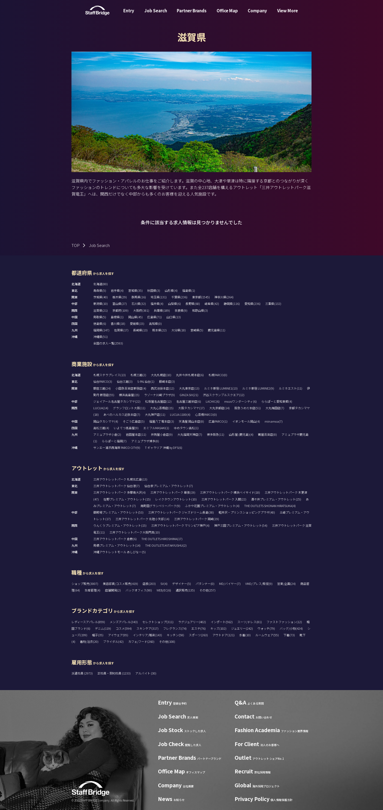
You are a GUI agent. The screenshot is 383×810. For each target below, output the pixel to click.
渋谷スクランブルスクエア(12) (223, 395)
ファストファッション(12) (284, 622)
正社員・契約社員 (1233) (114, 673)
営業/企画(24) (286, 583)
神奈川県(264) (224, 297)
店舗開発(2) (113, 590)
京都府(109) (120, 310)
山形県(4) (171, 290)
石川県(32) (138, 303)
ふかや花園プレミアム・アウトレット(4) (212, 505)
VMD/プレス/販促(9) (259, 583)
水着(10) (245, 635)
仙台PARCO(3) (102, 381)
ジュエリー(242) (242, 628)
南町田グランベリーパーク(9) (160, 505)
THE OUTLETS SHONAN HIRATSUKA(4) (270, 505)
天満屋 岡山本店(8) (191, 421)
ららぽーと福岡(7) (114, 441)
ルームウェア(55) (267, 635)
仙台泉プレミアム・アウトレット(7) (168, 486)
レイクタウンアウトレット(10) (176, 499)
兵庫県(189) (162, 310)
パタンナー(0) (205, 583)
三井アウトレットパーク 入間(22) (223, 499)
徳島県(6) (99, 323)
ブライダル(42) (113, 641)
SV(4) (163, 583)
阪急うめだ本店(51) (247, 408)
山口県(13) (173, 317)
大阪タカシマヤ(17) (191, 408)
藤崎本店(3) (167, 381)
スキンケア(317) (147, 628)
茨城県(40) (100, 297)
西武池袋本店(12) (162, 388)
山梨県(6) (174, 303)
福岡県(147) (101, 330)
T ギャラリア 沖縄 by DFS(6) (163, 447)
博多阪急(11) (215, 434)
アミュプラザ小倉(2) (107, 434)
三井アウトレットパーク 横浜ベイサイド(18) (230, 492)
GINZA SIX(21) (188, 395)
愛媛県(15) (137, 323)
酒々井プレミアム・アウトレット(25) (276, 499)
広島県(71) (154, 317)
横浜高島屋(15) (129, 395)
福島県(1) (188, 290)
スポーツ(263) (198, 635)
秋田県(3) (153, 290)
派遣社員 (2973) (82, 673)
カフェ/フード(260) (141, 641)
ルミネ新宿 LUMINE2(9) (258, 388)
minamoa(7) (274, 421)
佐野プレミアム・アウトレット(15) (127, 499)
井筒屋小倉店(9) (162, 434)
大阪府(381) (141, 310)
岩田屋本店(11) (136, 434)
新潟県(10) (100, 303)
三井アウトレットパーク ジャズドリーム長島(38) (181, 512)
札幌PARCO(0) (217, 375)
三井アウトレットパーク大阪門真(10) (134, 532)
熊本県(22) (159, 330)
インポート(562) (222, 622)
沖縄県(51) (100, 336)
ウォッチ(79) (266, 628)
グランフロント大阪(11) (129, 408)
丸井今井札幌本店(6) (190, 375)
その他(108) (167, 641)
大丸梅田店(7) (274, 408)
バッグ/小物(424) (291, 628)
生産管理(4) (92, 590)
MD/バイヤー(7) (230, 583)
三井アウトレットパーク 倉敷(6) (115, 539)
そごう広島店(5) (134, 421)
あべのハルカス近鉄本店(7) (121, 414)
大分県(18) (178, 330)
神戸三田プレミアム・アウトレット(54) (240, 525)
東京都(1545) (201, 297)
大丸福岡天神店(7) (189, 434)
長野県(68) (192, 303)
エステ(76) (198, 628)
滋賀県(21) (100, 310)
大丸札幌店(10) (161, 375)
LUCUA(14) (100, 408)
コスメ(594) (124, 628)
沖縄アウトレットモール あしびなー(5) (119, 552)
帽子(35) (97, 635)
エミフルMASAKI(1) (156, 428)
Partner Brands (192, 14)
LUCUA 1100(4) (180, 414)
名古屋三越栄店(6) (188, 401)
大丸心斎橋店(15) (161, 408)
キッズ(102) (218, 628)
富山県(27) (119, 303)
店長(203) (149, 583)
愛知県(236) (252, 303)
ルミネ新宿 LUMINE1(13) (221, 388)
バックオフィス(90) (138, 590)
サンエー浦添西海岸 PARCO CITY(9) (116, 447)
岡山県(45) (135, 317)
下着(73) (289, 635)
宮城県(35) (135, 290)
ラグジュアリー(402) (192, 622)
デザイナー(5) (181, 583)
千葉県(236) (179, 297)
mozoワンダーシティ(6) (240, 401)
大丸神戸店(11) (155, 414)
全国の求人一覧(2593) (108, 343)
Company (257, 14)
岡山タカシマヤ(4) (105, 421)
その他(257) (207, 590)
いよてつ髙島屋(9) (126, 428)
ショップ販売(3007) (84, 583)
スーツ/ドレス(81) (249, 622)
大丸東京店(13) (189, 388)
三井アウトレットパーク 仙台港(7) (116, 486)
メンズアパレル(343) (124, 622)
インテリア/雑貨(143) (147, 635)
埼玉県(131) (159, 297)
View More (287, 14)
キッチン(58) (175, 635)
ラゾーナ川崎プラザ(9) (159, 395)
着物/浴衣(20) (89, 641)
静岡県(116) (232, 303)
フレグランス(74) (175, 628)
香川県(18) (118, 323)
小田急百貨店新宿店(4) (130, 388)
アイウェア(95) (118, 635)
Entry (128, 14)
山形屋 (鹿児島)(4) (241, 434)
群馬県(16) (138, 297)
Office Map (227, 14)
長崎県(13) (140, 330)
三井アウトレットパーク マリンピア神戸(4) (180, 525)
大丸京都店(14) (219, 408)
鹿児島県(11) (216, 330)
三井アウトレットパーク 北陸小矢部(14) (142, 519)
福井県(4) (157, 303)
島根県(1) (117, 317)
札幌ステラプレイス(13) (109, 375)
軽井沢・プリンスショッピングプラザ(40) (247, 512)
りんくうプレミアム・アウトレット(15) (119, 525)
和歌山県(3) (200, 310)
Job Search (155, 14)
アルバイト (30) (145, 673)
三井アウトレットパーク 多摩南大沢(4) (119, 492)
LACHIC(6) (213, 401)
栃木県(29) (119, 297)
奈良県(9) (181, 310)
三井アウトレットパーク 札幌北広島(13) (120, 479)
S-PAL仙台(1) (145, 381)
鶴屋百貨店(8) (267, 434)
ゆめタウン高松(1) (186, 428)
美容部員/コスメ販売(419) (120, 583)
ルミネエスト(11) (290, 388)
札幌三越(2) (138, 375)
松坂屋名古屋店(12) (158, 401)
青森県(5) (99, 290)
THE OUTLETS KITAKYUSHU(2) (166, 545)
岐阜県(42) (212, 303)
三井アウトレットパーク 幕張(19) (172, 492)
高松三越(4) (101, 428)
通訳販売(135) (185, 590)
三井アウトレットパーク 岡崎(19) (196, 519)
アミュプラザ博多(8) (145, 441)
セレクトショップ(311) (157, 622)
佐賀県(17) (121, 330)
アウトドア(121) (224, 635)
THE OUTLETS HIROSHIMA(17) (161, 539)
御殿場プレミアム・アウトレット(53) (118, 512)
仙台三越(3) (125, 381)
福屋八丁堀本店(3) (161, 421)
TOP (75, 245)
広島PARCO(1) (218, 421)
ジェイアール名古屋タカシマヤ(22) (116, 401)
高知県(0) (155, 323)
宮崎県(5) (196, 330)
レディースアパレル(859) (88, 622)
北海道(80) (100, 284)
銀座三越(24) (102, 388)
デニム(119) (103, 628)
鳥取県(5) (99, 317)
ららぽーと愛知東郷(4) (276, 401)
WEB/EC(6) (164, 590)
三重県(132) (273, 303)
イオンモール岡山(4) (246, 421)
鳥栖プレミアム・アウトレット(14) (116, 545)
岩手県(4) (117, 290)
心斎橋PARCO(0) (206, 414)
